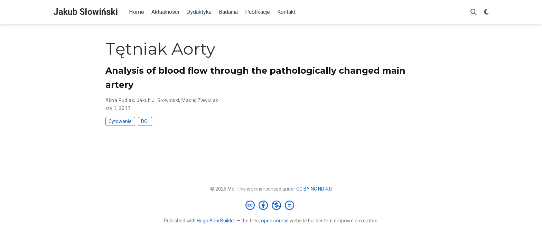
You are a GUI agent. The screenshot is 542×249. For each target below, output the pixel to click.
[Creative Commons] (271, 205)
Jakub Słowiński (85, 12)
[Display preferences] (486, 12)
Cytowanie (120, 121)
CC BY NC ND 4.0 (314, 189)
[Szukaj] (473, 12)
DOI (145, 121)
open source (275, 220)
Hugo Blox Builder (216, 220)
